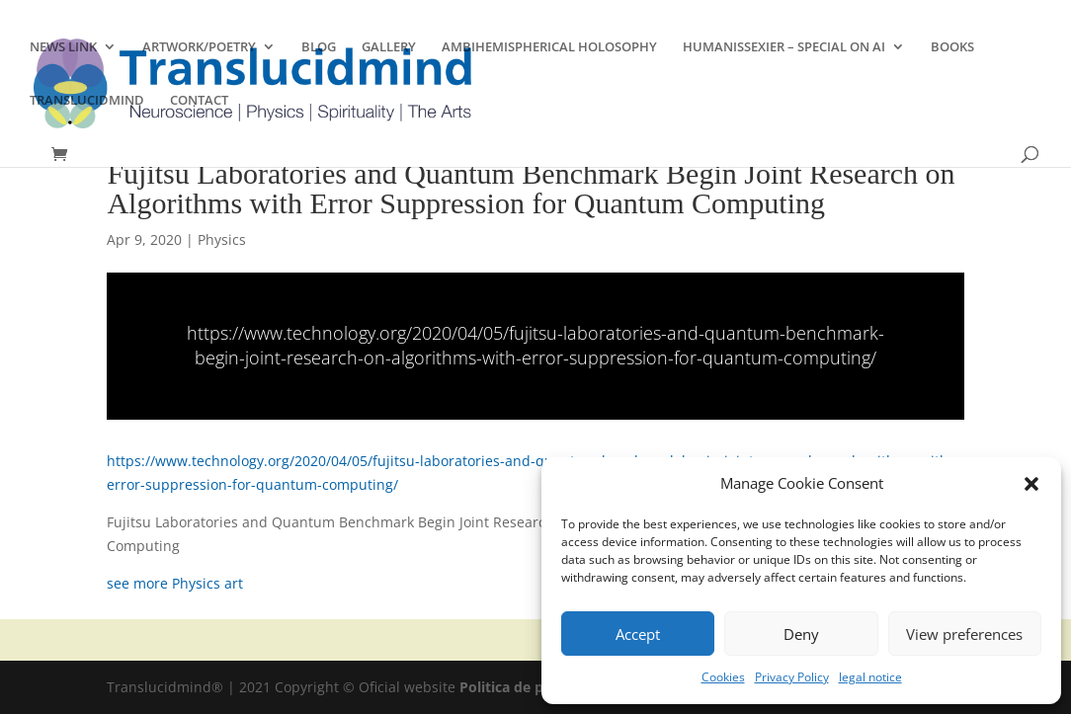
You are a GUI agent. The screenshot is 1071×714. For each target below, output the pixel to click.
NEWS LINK (63, 47)
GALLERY (389, 47)
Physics (222, 239)
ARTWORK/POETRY (199, 47)
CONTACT (199, 101)
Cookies (723, 677)
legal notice (870, 677)
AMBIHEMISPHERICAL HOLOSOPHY (549, 47)
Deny (801, 634)
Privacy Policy (792, 677)
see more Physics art (175, 583)
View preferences (964, 634)
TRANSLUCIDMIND (87, 101)
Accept (638, 634)
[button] (1031, 484)
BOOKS (952, 47)
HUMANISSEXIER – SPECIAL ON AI (784, 47)
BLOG (318, 47)
